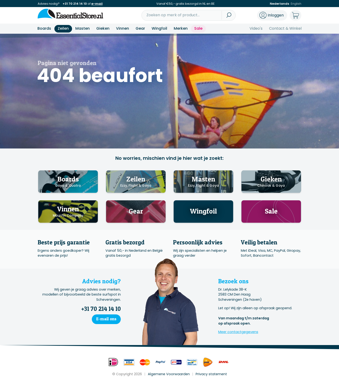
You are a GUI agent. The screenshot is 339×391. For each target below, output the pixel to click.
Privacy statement (211, 374)
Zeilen (63, 28)
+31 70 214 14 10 (75, 3)
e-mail (97, 3)
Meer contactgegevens (238, 331)
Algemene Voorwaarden (169, 374)
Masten (82, 28)
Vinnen (122, 28)
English (296, 3)
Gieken (102, 28)
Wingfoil (159, 28)
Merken (181, 28)
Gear (140, 28)
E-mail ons (106, 318)
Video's (256, 28)
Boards (44, 28)
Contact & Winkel (285, 28)
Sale (198, 28)
